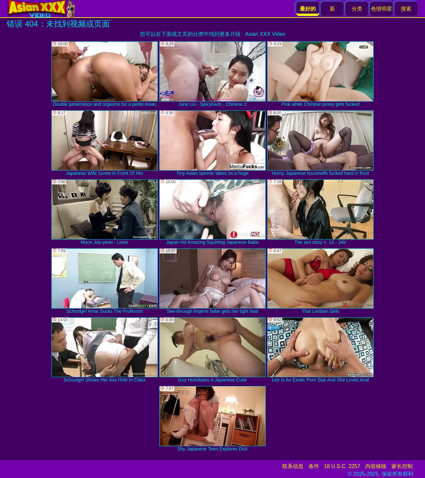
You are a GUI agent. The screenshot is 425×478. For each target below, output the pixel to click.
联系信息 (292, 466)
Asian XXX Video (265, 34)
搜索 (406, 9)
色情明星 (381, 9)
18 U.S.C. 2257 (342, 466)
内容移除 (375, 466)
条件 (313, 466)
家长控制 (402, 466)
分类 (357, 9)
